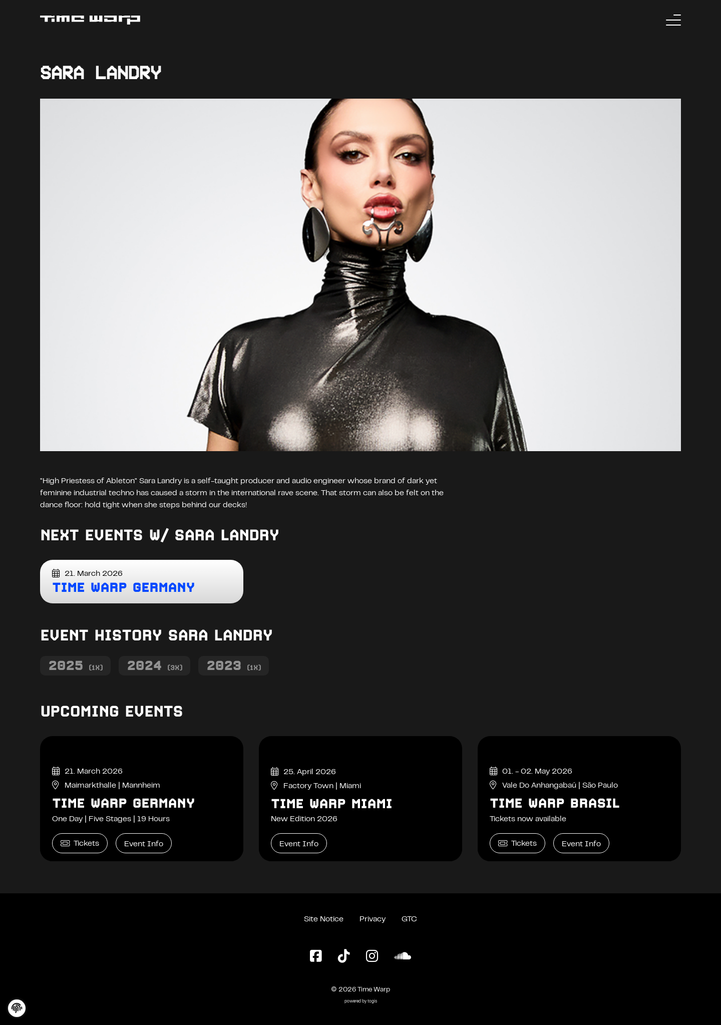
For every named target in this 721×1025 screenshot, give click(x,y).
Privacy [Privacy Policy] (372, 919)
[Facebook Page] (316, 956)
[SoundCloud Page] (402, 956)
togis (372, 1001)
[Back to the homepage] (90, 20)
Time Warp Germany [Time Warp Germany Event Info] (123, 803)
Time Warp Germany (123, 587)
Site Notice (323, 919)
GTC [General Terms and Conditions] (409, 919)
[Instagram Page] (372, 956)
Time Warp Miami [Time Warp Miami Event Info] (331, 803)
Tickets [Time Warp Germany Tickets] (80, 843)
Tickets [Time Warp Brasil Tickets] (517, 843)
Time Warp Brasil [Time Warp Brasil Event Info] (554, 803)
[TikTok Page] (344, 956)
